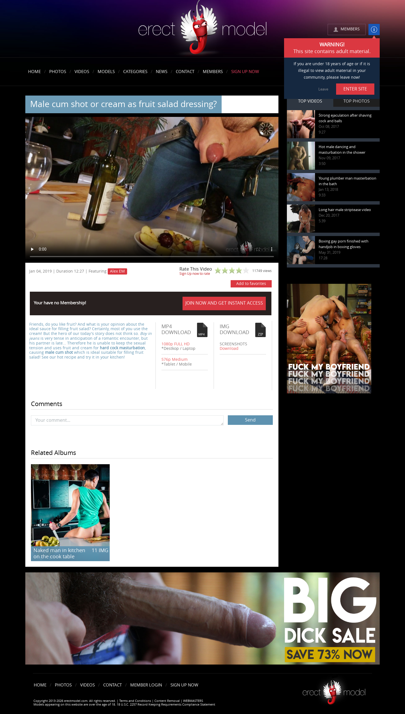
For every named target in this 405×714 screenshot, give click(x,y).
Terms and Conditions (135, 701)
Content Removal (167, 701)
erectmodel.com (202, 29)
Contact (185, 71)
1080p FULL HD (175, 344)
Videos (82, 71)
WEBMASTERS (193, 701)
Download (229, 348)
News (161, 71)
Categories (135, 71)
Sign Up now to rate (194, 274)
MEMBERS (350, 29)
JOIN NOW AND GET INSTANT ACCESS (224, 303)
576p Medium (174, 359)
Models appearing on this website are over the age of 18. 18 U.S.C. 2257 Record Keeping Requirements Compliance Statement (124, 704)
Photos (57, 71)
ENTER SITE (355, 89)
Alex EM (117, 271)
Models (106, 71)
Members (213, 71)
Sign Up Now (245, 71)
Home (34, 71)
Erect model (334, 690)
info (374, 29)
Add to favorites (251, 283)
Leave (323, 89)
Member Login (146, 685)
